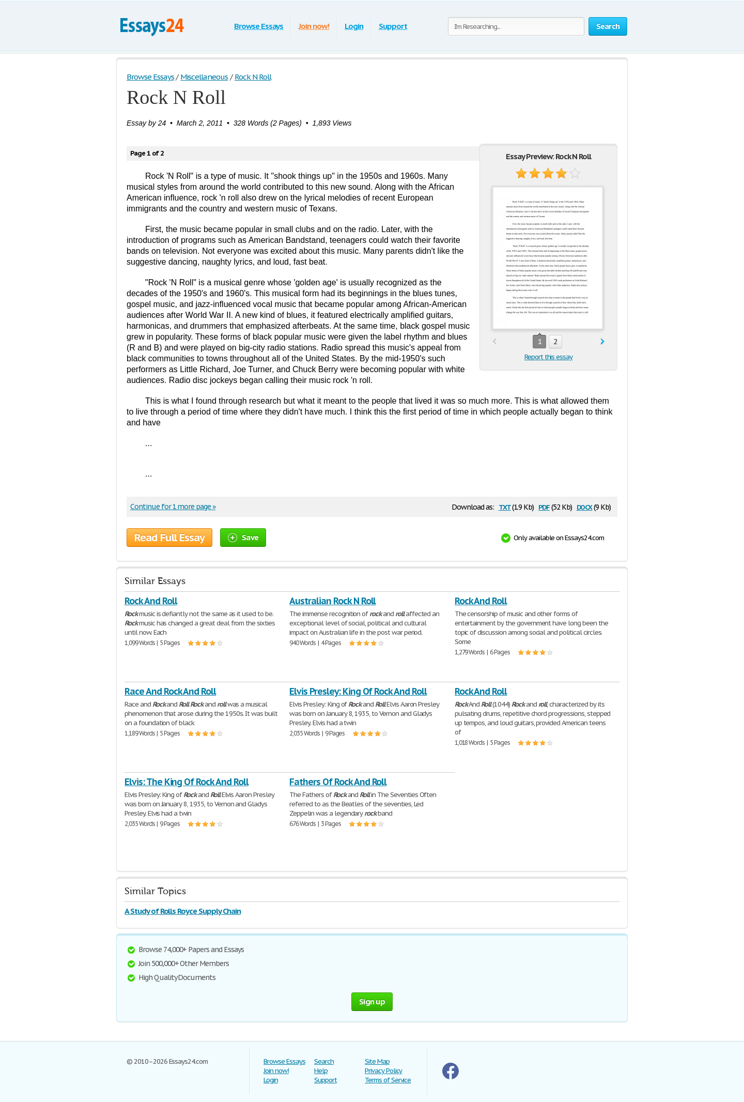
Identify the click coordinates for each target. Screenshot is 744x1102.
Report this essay (548, 357)
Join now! (314, 26)
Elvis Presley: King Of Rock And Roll (358, 691)
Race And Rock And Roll (170, 691)
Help (321, 1070)
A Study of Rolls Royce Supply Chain (183, 911)
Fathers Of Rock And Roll (337, 782)
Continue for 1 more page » (172, 506)
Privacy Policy (383, 1070)
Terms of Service (388, 1080)
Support (393, 26)
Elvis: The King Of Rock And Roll (187, 782)
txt (505, 506)
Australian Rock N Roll (332, 601)
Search (324, 1061)
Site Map (377, 1061)
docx (585, 506)
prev (494, 342)
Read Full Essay (169, 537)
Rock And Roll (151, 601)
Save (243, 537)
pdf (544, 506)
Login (354, 26)
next (602, 342)
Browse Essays (258, 26)
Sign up (372, 1001)
